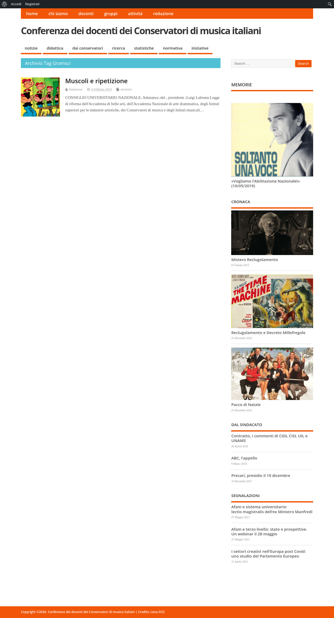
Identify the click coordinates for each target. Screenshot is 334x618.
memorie (126, 89)
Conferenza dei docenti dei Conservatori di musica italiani (141, 30)
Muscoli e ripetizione (96, 80)
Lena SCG (158, 612)
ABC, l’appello (244, 458)
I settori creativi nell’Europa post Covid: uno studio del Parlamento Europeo (268, 554)
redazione (163, 13)
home (32, 13)
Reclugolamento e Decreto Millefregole (268, 332)
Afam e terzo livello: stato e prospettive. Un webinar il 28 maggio (269, 531)
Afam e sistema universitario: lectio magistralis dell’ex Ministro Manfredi (271, 509)
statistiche (144, 48)
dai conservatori (88, 48)
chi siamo (58, 13)
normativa (172, 48)
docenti (86, 13)
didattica (55, 48)
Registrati (32, 4)
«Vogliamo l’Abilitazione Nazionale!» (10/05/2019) (265, 183)
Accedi (16, 4)
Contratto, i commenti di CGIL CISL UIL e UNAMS (269, 438)
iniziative (200, 48)
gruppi (110, 13)
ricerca (118, 48)
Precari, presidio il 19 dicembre (260, 475)
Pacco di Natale (245, 404)
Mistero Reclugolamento (254, 259)
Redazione (75, 89)
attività (135, 13)
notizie (31, 48)
